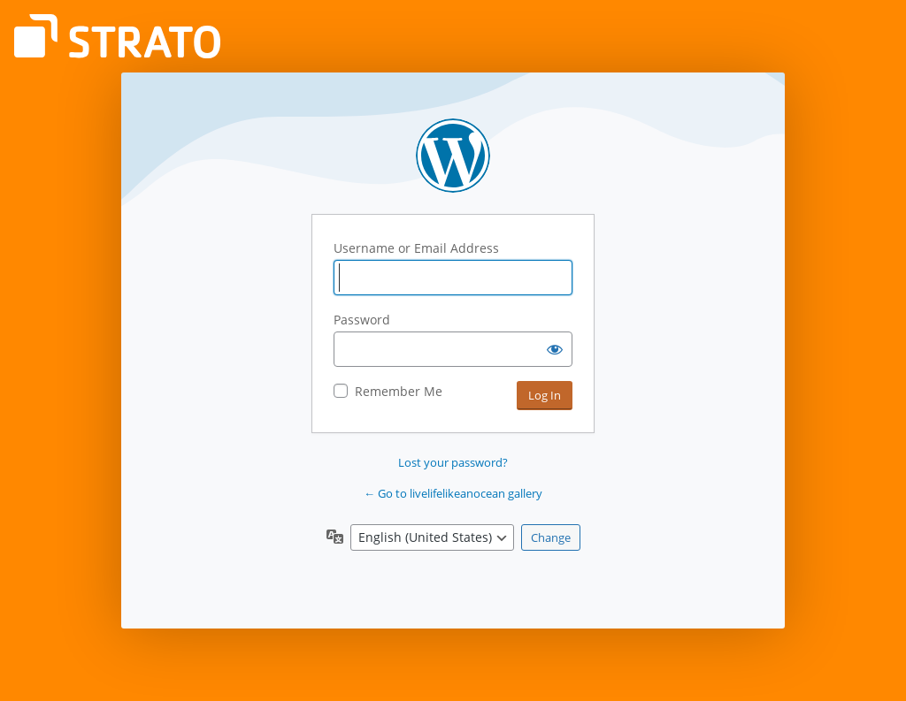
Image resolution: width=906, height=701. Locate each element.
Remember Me (398, 391)
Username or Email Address (416, 248)
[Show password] (554, 349)
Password (362, 319)
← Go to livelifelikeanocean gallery (453, 493)
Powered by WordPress (453, 155)
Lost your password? (453, 462)
